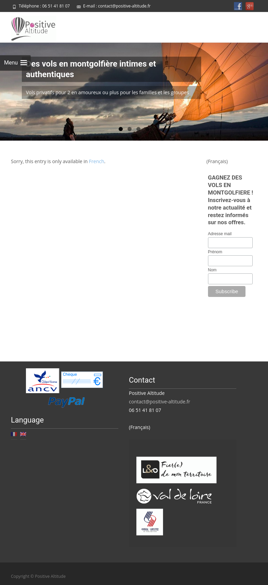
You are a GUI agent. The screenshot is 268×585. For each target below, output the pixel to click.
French (96, 160)
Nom (212, 269)
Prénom (215, 250)
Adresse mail (220, 232)
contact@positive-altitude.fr (124, 6)
